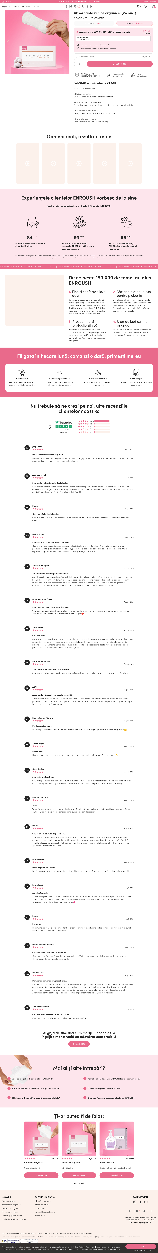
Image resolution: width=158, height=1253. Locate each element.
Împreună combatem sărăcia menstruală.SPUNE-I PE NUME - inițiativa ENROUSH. (140, 1219)
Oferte (16, 6)
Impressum (59, 1237)
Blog (37, 6)
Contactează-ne (42, 1208)
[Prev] (8, 41)
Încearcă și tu (79, 1044)
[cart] (153, 6)
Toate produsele (9, 1201)
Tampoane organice (71, 1162)
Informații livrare (42, 1204)
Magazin (6, 6)
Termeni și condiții (8, 1237)
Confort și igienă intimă (12, 1215)
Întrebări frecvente (43, 1201)
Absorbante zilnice (10, 1212)
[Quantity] (79, 64)
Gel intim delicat (107, 1162)
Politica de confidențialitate (26, 1237)
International (119, 1237)
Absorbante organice (33, 1162)
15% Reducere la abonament (14, 1219)
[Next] (66, 41)
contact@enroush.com (45, 1212)
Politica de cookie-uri (45, 1237)
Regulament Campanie (104, 1237)
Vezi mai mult (79, 1183)
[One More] (83, 64)
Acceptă (141, 1246)
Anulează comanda (133, 1237)
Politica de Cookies (57, 1249)
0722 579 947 (40, 1215)
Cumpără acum (116, 1175)
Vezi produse (41, 1175)
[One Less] (76, 64)
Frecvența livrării (82, 37)
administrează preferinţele (141, 1250)
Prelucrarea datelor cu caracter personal (79, 1237)
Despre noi (27, 6)
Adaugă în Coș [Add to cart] (119, 64)
